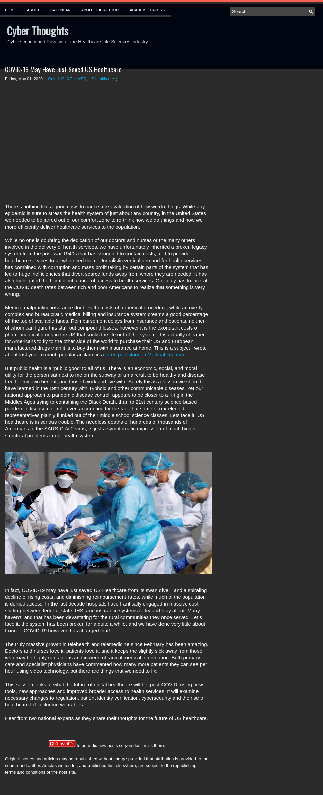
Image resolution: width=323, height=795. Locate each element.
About (33, 10)
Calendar (60, 10)
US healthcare (101, 79)
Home (10, 10)
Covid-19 (56, 79)
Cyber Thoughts (37, 30)
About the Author (100, 10)
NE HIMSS (76, 79)
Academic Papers (147, 10)
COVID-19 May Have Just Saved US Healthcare (63, 69)
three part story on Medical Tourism (144, 354)
